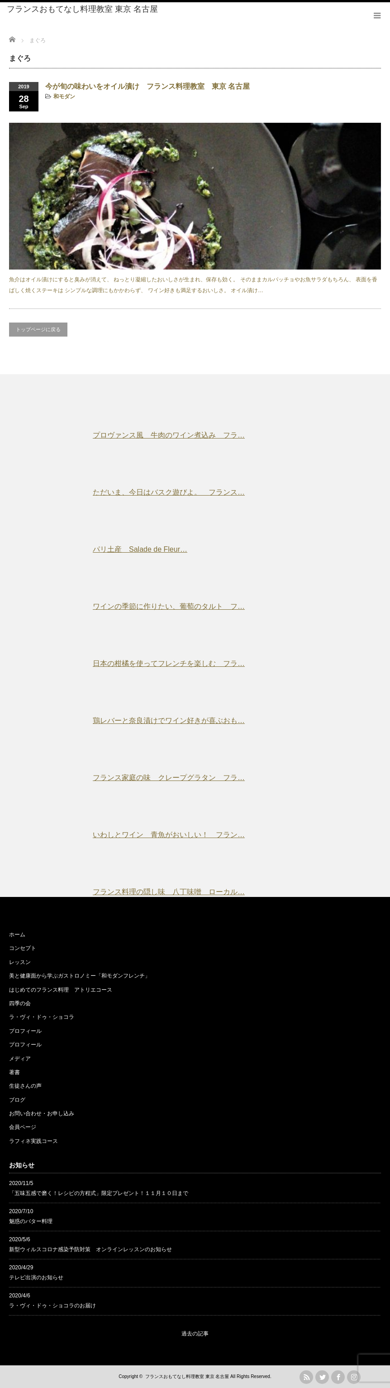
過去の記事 (195, 1333)
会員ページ (22, 1127)
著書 (14, 1072)
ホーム (17, 934)
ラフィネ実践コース (33, 1141)
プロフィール (25, 1031)
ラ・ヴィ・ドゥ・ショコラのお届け (52, 1305)
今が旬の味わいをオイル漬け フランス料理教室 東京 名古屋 (147, 86)
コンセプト (22, 948)
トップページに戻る (38, 329)
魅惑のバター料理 (30, 1221)
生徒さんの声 (25, 1086)
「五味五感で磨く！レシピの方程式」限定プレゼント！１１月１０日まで (98, 1193)
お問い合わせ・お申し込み (41, 1113)
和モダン (64, 96)
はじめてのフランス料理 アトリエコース (60, 990)
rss (306, 1377)
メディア (20, 1058)
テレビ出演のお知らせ (36, 1277)
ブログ (17, 1100)
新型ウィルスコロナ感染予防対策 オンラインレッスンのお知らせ (90, 1249)
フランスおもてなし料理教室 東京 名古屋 (82, 9)
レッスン (20, 962)
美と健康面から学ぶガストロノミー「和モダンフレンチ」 (79, 976)
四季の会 (20, 1003)
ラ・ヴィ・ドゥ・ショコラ (41, 1017)
